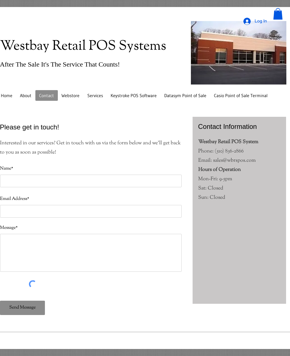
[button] (278, 14)
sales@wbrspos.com (234, 160)
